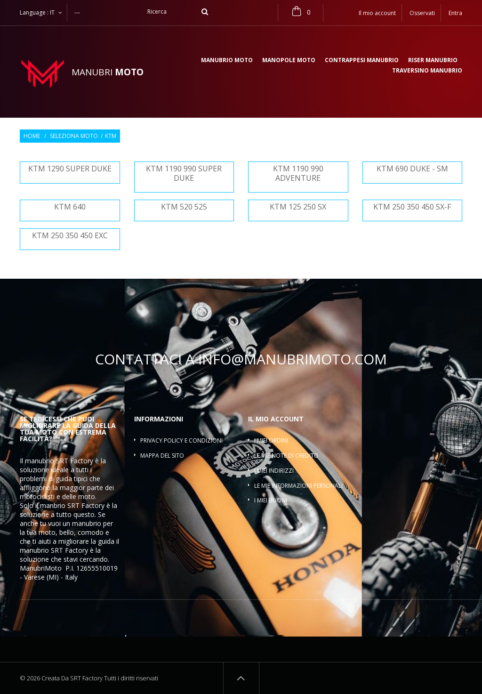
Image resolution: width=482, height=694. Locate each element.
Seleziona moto (74, 136)
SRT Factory (69, 550)
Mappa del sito (162, 456)
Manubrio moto (227, 60)
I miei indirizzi (274, 471)
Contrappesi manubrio (362, 60)
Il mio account (276, 418)
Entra (455, 13)
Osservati (422, 13)
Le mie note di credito (286, 456)
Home (32, 136)
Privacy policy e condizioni (181, 440)
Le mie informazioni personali (298, 486)
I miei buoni (270, 500)
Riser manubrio (433, 60)
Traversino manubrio (427, 71)
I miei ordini (271, 440)
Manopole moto (288, 60)
